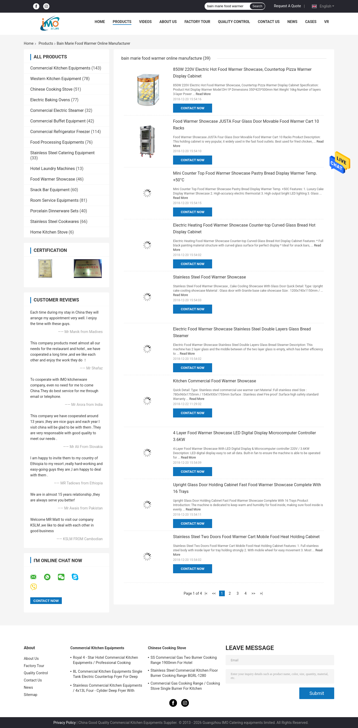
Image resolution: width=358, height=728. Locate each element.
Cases (311, 22)
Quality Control (234, 22)
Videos (145, 22)
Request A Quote (287, 6)
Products (122, 22)
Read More (203, 94)
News (292, 22)
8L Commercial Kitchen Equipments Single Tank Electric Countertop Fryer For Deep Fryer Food (107, 674)
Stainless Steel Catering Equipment (62, 152)
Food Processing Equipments (57, 142)
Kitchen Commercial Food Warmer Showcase (214, 380)
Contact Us (269, 22)
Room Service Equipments (54, 200)
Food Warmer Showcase (52, 179)
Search (257, 6)
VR (326, 22)
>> (253, 593)
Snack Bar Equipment (50, 189)
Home (100, 22)
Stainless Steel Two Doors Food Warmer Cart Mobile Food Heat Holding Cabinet (246, 536)
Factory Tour (197, 22)
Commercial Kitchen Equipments (60, 68)
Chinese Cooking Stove (51, 89)
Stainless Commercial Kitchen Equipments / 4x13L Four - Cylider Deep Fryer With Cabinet (107, 688)
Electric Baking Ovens (50, 99)
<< (214, 593)
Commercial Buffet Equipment (58, 121)
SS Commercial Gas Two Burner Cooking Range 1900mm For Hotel (184, 660)
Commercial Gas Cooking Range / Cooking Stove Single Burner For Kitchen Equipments (185, 686)
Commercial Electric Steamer (57, 110)
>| (261, 593)
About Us (168, 22)
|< (206, 593)
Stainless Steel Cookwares (54, 221)
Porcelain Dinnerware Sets (54, 210)
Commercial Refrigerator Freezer (60, 131)
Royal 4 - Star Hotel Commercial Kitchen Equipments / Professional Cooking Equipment (105, 660)
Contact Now (192, 108)
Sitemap (30, 695)
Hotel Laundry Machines (52, 168)
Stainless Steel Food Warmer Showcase (209, 277)
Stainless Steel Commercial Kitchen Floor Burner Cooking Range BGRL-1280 (184, 673)
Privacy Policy (64, 723)
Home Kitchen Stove (49, 232)
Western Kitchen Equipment (55, 78)
